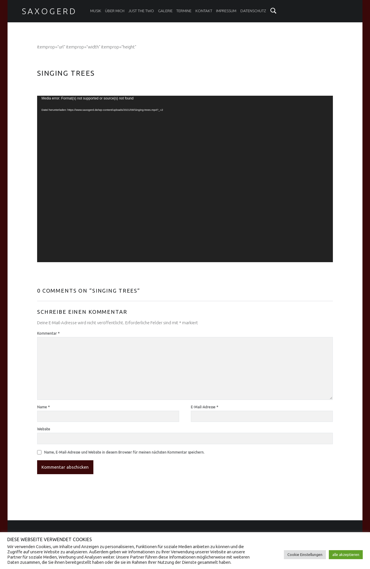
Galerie (165, 10)
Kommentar (48, 333)
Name (43, 407)
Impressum (226, 10)
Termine (183, 10)
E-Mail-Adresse (204, 407)
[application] (185, 179)
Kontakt (203, 10)
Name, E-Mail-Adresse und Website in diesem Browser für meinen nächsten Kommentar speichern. (124, 452)
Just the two (141, 10)
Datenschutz (253, 10)
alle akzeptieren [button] (345, 554)
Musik (95, 10)
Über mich (114, 10)
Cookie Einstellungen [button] (304, 554)
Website (43, 429)
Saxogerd (49, 11)
